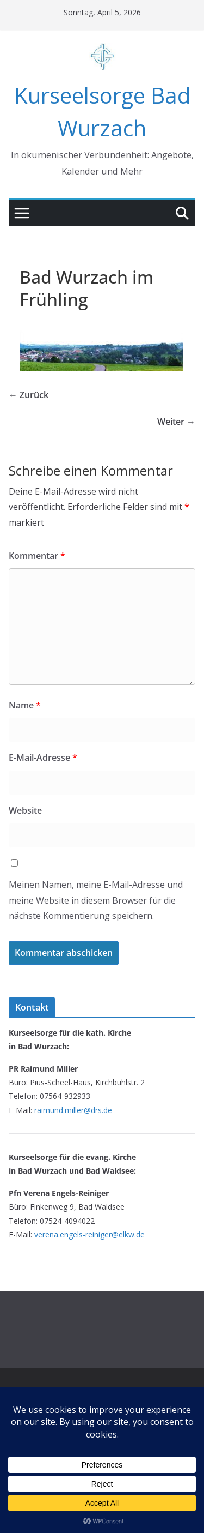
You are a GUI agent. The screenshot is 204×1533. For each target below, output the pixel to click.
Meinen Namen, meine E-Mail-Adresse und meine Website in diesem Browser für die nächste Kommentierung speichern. (96, 900)
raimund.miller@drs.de (73, 1110)
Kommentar (37, 556)
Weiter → (176, 422)
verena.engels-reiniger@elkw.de (89, 1234)
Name (25, 705)
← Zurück (28, 395)
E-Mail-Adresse (43, 758)
